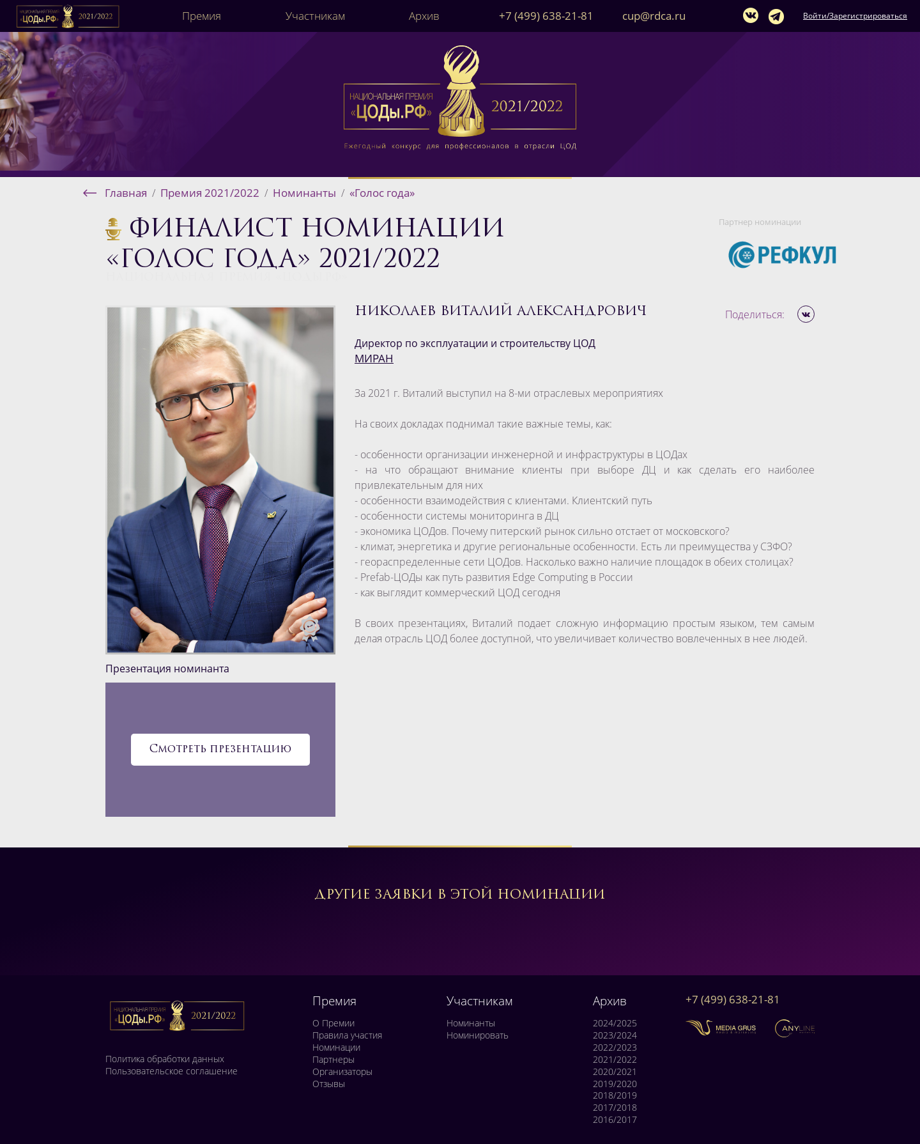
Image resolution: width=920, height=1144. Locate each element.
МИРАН (374, 358)
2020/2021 (615, 1072)
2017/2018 (615, 1107)
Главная (126, 192)
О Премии (333, 1023)
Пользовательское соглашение (171, 1071)
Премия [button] (201, 15)
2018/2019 (615, 1095)
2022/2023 (615, 1047)
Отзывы (328, 1084)
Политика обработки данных (164, 1059)
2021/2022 (615, 1059)
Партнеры (333, 1059)
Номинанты (304, 192)
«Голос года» (382, 192)
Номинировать (478, 1035)
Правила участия (347, 1035)
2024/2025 (615, 1023)
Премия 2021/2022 (209, 192)
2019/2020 (615, 1084)
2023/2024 (615, 1035)
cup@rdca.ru (654, 16)
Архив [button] (424, 15)
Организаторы (342, 1072)
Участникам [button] (315, 15)
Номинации (336, 1047)
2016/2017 (615, 1119)
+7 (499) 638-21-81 (546, 16)
